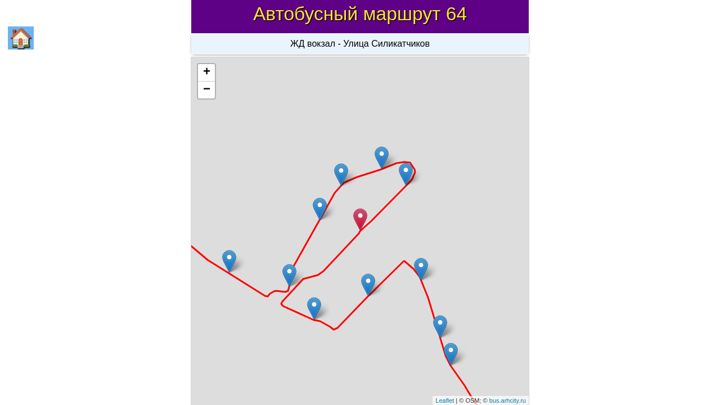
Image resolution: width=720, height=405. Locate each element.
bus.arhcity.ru (507, 400)
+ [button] (206, 72)
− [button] (206, 90)
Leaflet (444, 400)
